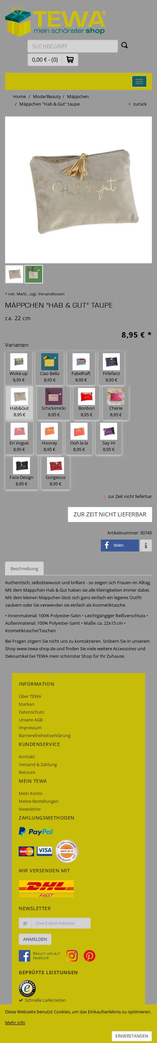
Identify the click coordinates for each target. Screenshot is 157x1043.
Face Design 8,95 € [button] (21, 472)
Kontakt (27, 756)
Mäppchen (78, 96)
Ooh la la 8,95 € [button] (79, 437)
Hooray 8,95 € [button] (49, 437)
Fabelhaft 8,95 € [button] (81, 368)
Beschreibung (24, 568)
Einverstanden (131, 1036)
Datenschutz (31, 712)
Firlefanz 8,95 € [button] (111, 368)
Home (19, 96)
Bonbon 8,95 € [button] (86, 403)
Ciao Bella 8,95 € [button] (49, 368)
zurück (140, 104)
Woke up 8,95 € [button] (19, 368)
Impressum (30, 728)
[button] (70, 59)
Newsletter (30, 809)
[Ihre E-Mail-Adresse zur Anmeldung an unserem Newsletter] (61, 923)
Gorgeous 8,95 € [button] (55, 472)
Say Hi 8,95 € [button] (108, 437)
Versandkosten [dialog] (51, 293)
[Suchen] (125, 45)
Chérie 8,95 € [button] (115, 403)
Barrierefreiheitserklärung (44, 735)
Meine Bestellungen (39, 801)
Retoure (27, 772)
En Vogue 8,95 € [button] (19, 437)
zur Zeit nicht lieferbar (110, 514)
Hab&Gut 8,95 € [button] (19, 403)
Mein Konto (31, 793)
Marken (26, 704)
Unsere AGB (31, 720)
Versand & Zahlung (38, 764)
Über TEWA (30, 696)
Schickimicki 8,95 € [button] (54, 403)
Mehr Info (15, 1022)
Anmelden (35, 939)
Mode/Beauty (47, 96)
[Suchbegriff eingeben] (73, 46)
